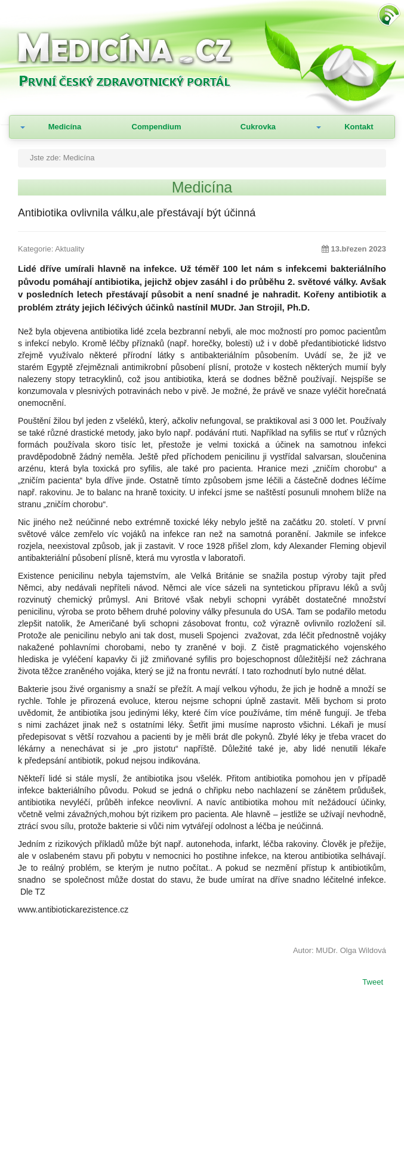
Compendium (156, 126)
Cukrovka (258, 126)
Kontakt (358, 126)
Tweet (372, 982)
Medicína (65, 126)
